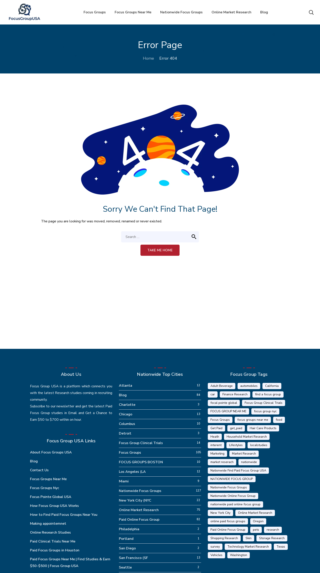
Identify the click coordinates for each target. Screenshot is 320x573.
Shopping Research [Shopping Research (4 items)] (224, 538)
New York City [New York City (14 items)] (220, 513)
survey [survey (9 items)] (215, 547)
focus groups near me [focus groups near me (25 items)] (252, 420)
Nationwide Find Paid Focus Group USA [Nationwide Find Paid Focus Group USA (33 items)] (238, 470)
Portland (126, 538)
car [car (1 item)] (212, 394)
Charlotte (127, 404)
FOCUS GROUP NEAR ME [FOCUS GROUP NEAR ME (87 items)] (228, 411)
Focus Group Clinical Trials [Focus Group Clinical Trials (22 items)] (263, 403)
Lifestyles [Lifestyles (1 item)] (236, 445)
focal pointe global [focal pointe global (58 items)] (223, 403)
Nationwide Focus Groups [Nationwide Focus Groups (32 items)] (228, 487)
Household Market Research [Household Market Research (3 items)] (247, 437)
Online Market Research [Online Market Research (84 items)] (255, 513)
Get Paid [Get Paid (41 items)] (216, 428)
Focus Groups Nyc (44, 488)
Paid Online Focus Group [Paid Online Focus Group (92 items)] (227, 530)
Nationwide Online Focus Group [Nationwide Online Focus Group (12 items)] (233, 496)
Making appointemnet (48, 523)
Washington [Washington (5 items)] (238, 555)
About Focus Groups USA (51, 452)
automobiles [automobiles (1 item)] (249, 386)
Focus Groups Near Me (48, 479)
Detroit (125, 433)
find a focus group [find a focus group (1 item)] (268, 394)
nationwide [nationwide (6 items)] (249, 462)
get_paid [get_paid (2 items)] (236, 428)
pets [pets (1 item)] (256, 530)
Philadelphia (129, 529)
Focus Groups (130, 452)
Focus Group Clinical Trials (141, 443)
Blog (34, 461)
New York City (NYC (135, 500)
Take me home (160, 250)
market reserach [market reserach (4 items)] (222, 462)
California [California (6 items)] (272, 386)
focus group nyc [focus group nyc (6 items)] (265, 411)
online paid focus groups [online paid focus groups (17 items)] (227, 521)
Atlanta (125, 385)
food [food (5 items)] (279, 420)
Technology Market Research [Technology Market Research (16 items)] (248, 547)
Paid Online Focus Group (139, 519)
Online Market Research (139, 510)
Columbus (127, 423)
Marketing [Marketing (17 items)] (217, 453)
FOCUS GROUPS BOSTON (141, 462)
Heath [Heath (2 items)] (214, 437)
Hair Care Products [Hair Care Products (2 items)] (263, 428)
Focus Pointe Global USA (50, 496)
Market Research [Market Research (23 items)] (244, 453)
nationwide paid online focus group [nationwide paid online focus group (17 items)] (235, 504)
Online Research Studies (50, 532)
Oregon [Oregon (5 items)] (258, 521)
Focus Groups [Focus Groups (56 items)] (220, 420)
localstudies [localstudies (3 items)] (258, 445)
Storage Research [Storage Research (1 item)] (272, 538)
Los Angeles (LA (132, 471)
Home (148, 58)
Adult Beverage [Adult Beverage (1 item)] (221, 386)
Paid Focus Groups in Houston (54, 550)
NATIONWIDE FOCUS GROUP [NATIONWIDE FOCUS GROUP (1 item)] (231, 479)
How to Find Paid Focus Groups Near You (63, 514)
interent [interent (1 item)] (216, 445)
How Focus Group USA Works (54, 505)
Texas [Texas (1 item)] (280, 547)
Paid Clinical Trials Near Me (52, 541)
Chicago (125, 414)
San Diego (127, 548)
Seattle (125, 567)
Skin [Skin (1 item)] (249, 538)
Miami (124, 481)
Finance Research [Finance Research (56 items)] (235, 394)
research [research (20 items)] (273, 530)
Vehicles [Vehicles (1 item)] (216, 555)
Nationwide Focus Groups (140, 490)
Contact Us (39, 470)
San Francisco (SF (133, 557)
